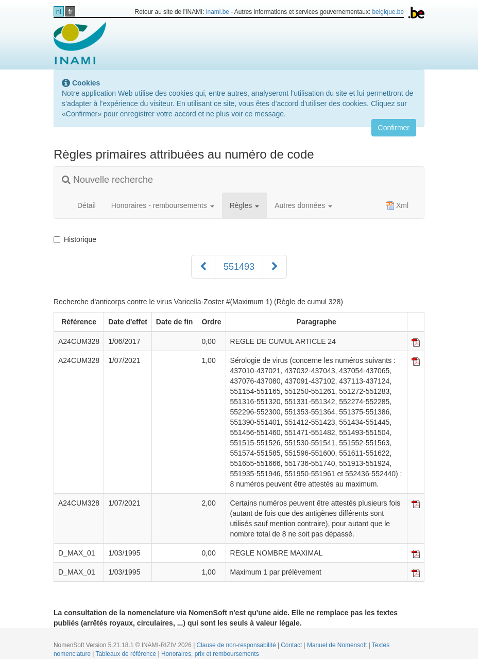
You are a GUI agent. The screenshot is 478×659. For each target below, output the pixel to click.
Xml (397, 205)
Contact (292, 645)
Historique (75, 239)
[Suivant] (275, 267)
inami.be (217, 11)
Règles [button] (244, 205)
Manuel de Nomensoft (338, 645)
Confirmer (393, 128)
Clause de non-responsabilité (237, 645)
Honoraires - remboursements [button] (162, 205)
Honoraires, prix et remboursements (210, 653)
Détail (86, 205)
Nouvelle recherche (107, 180)
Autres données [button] (303, 205)
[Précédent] (203, 267)
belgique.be (388, 11)
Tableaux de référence (127, 653)
